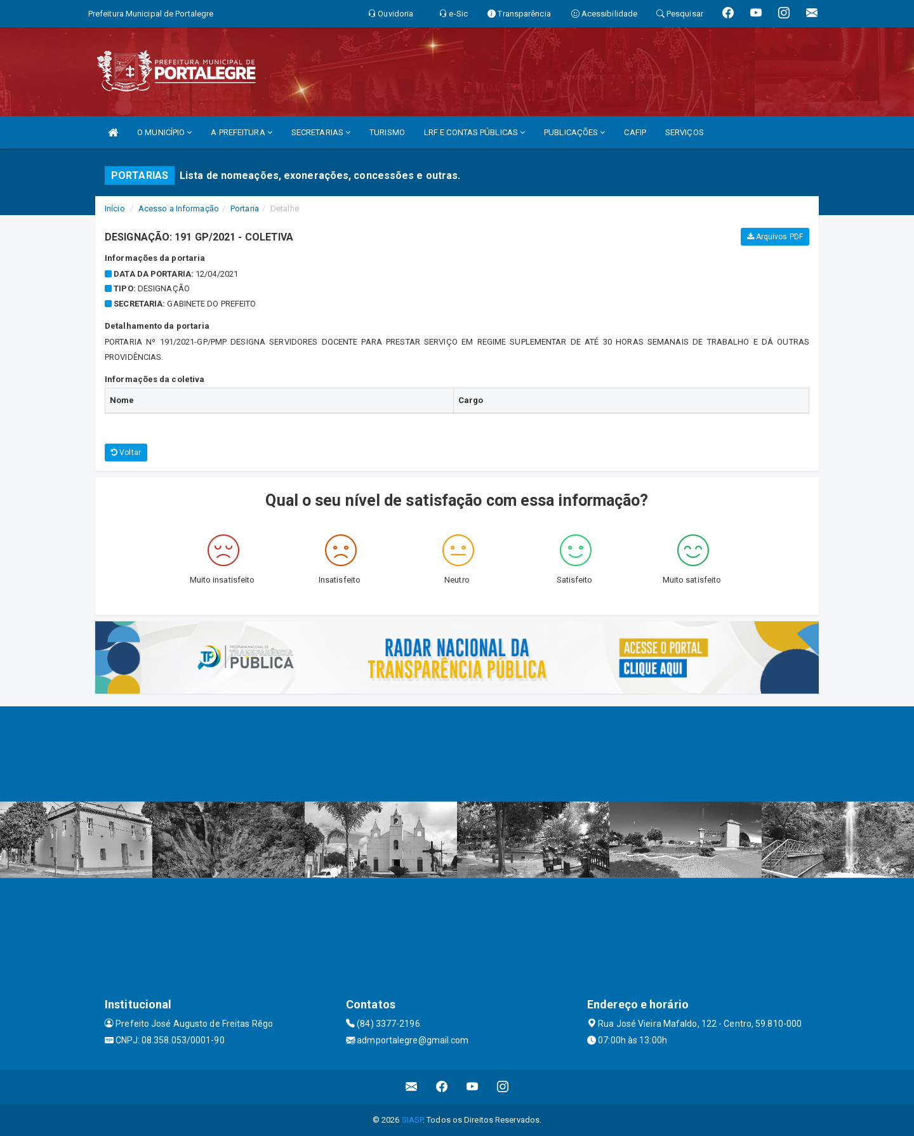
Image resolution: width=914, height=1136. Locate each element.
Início (115, 208)
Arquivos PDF (775, 236)
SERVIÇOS (684, 132)
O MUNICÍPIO (164, 132)
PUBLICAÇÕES (574, 132)
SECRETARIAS (320, 132)
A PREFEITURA (241, 132)
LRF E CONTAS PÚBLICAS (474, 132)
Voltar (126, 452)
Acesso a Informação (178, 208)
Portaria (244, 208)
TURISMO (387, 132)
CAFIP (635, 132)
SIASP (412, 1120)
